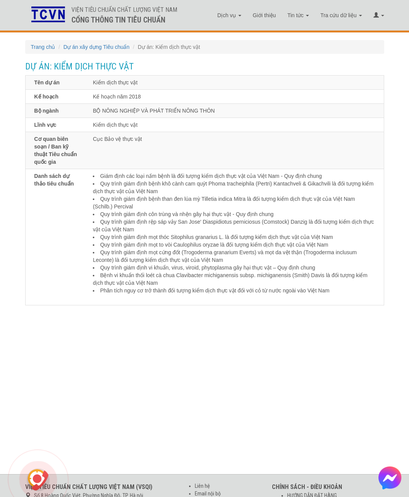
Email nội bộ (208, 494)
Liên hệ (202, 486)
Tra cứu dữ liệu (341, 15)
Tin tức (298, 15)
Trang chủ (43, 47)
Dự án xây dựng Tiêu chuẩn (96, 47)
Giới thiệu (264, 15)
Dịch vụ (229, 15)
